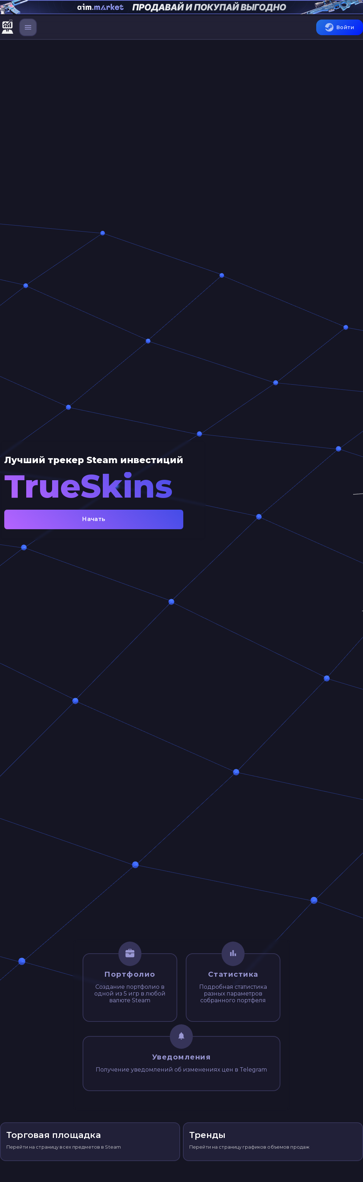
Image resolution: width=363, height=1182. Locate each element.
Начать (93, 519)
